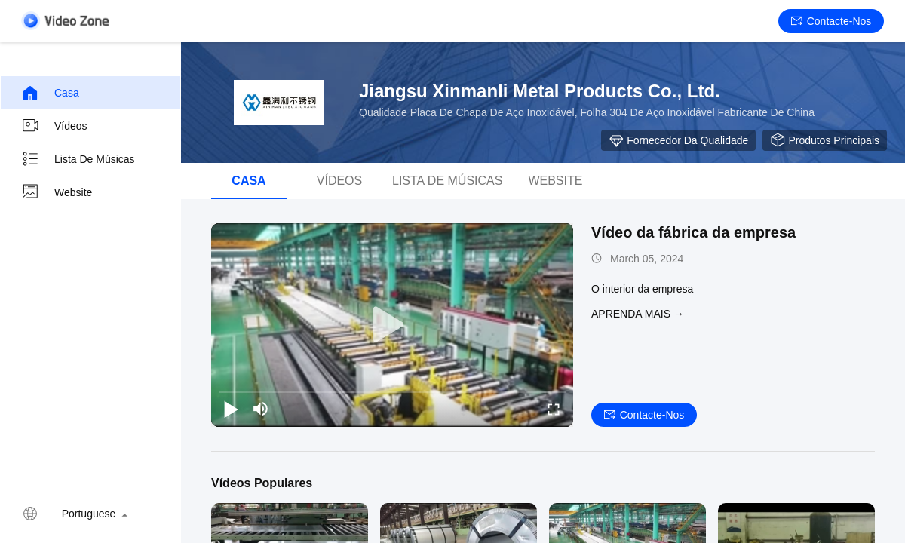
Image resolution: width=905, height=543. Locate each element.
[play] (392, 325)
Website (56, 192)
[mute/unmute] (261, 408)
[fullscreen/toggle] (553, 408)
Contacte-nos (831, 21)
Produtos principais (824, 140)
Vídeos (54, 126)
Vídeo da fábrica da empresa (693, 232)
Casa (50, 93)
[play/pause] (231, 408)
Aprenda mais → (637, 314)
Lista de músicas (78, 159)
